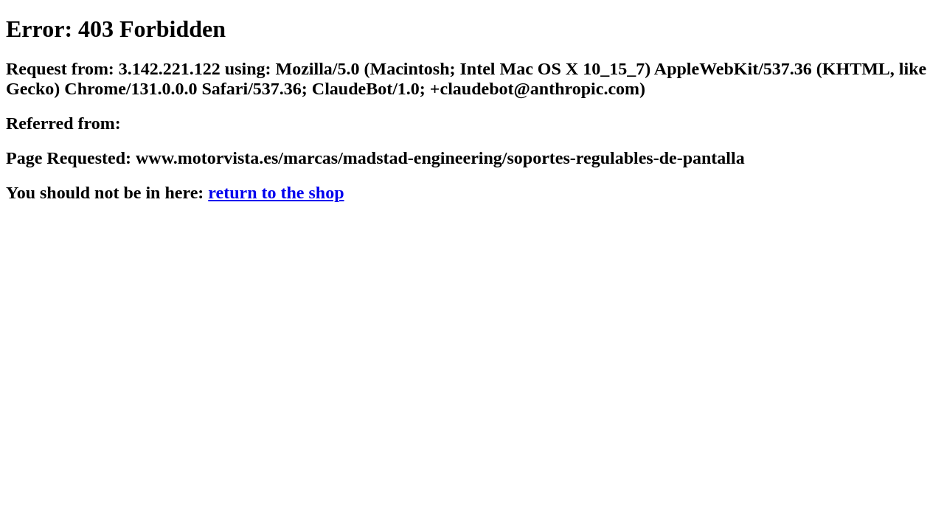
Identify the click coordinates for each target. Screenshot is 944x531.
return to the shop (276, 192)
